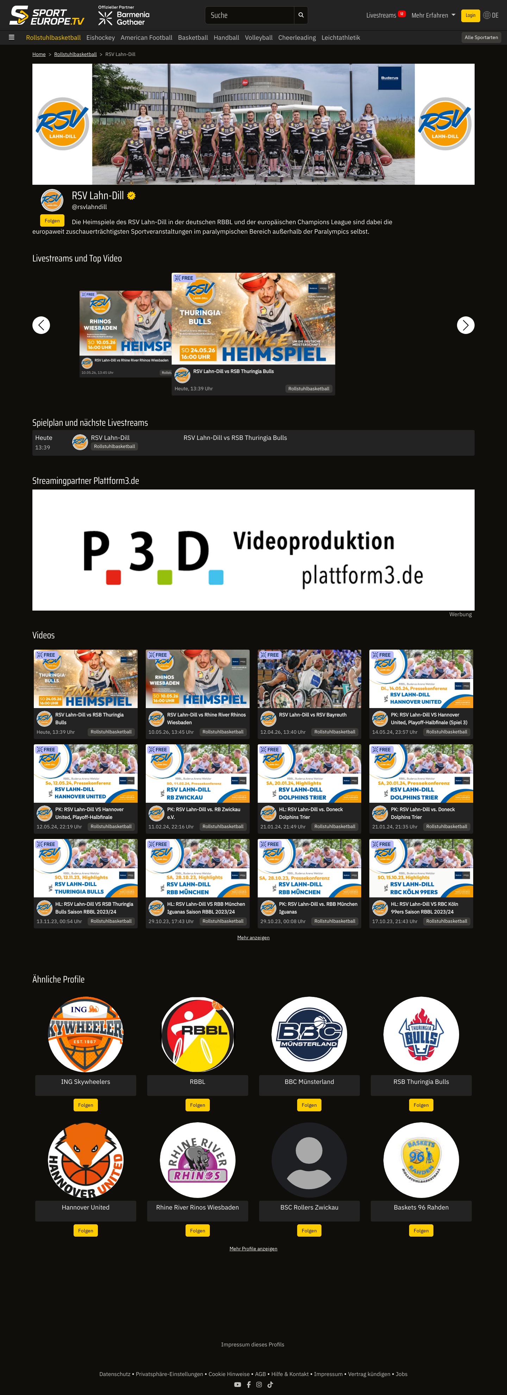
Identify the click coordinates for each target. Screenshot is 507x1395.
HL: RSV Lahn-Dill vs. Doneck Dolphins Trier (311, 813)
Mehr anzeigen (253, 937)
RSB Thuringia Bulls (421, 1082)
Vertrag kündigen (370, 1374)
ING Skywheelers (86, 1082)
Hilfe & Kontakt (290, 1374)
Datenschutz (115, 1374)
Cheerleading (297, 37)
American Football (146, 37)
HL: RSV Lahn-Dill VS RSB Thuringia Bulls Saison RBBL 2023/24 (94, 908)
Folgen (52, 220)
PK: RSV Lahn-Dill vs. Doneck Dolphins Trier (423, 813)
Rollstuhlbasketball (53, 37)
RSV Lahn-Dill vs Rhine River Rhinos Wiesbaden (132, 360)
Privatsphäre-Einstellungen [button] (170, 1374)
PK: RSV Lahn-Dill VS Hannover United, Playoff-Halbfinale (89, 813)
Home (39, 54)
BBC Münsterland (309, 1082)
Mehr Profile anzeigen (253, 1248)
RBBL (197, 1082)
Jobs (402, 1374)
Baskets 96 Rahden (421, 1207)
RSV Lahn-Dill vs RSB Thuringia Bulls (233, 371)
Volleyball (259, 37)
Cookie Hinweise (229, 1374)
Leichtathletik (340, 37)
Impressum (329, 1374)
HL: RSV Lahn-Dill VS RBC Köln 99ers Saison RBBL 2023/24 (424, 908)
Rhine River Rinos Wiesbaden (197, 1207)
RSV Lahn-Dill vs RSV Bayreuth (313, 715)
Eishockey (100, 37)
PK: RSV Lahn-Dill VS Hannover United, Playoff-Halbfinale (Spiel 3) (429, 719)
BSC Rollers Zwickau (309, 1207)
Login (471, 15)
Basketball (193, 37)
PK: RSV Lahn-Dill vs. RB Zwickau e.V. (203, 813)
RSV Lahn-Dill (110, 438)
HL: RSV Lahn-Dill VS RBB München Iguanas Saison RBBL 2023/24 (206, 908)
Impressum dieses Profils (252, 1344)
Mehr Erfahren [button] (431, 15)
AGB (261, 1374)
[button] (41, 325)
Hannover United (86, 1207)
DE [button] (491, 15)
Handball (226, 37)
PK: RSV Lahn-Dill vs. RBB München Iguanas (318, 908)
